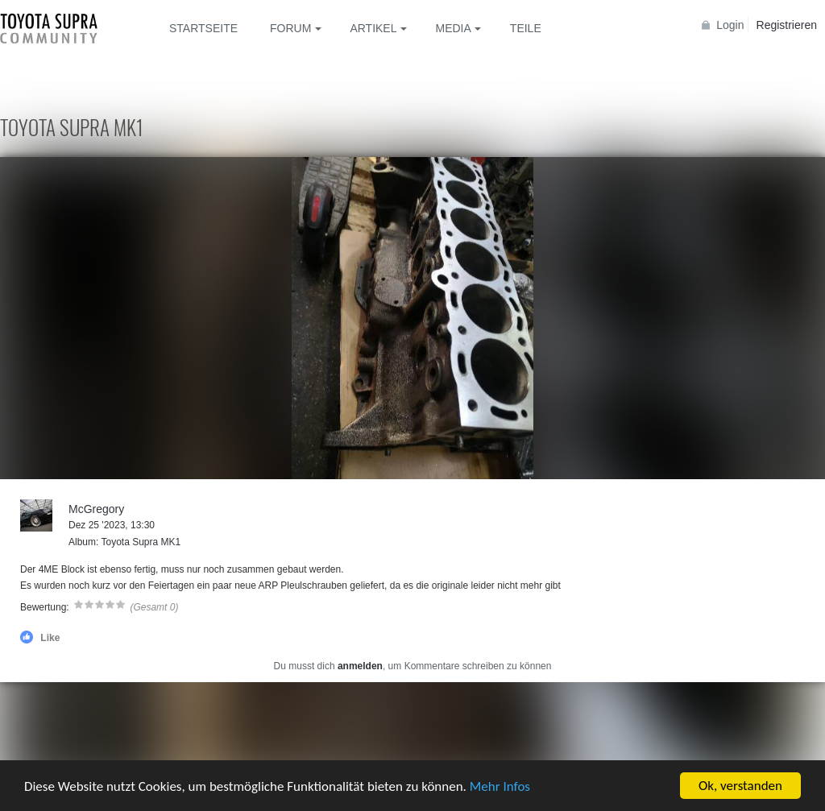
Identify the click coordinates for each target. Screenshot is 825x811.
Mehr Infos (500, 786)
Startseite (203, 28)
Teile (525, 28)
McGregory (96, 509)
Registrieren (787, 25)
